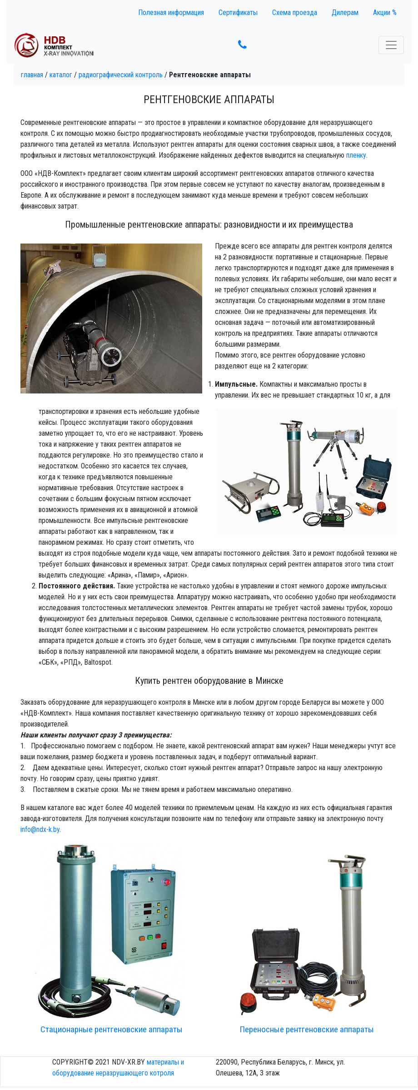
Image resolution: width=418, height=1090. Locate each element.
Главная (32, 74)
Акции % (385, 12)
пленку (356, 155)
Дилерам (345, 12)
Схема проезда (294, 12)
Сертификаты (238, 12)
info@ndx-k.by (40, 829)
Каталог (61, 74)
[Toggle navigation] (391, 45)
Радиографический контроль (121, 74)
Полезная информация (171, 12)
